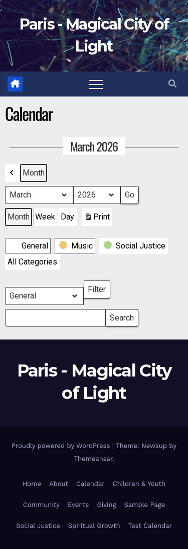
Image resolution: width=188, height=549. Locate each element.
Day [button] (67, 217)
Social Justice (38, 526)
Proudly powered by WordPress (62, 446)
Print (97, 219)
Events (78, 504)
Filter (99, 287)
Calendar (90, 484)
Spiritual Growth (94, 526)
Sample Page (144, 504)
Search (121, 315)
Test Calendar (150, 526)
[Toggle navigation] (95, 84)
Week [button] (45, 217)
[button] (172, 83)
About (58, 484)
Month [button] (34, 173)
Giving (106, 504)
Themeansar (93, 458)
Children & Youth (139, 484)
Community (41, 504)
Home (32, 484)
